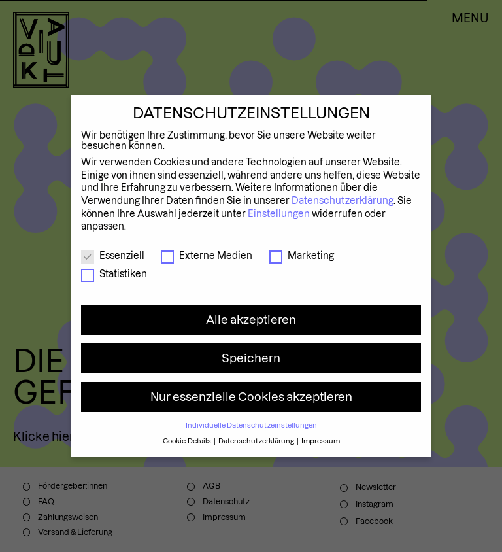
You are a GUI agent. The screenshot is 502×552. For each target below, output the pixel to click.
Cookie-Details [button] (187, 441)
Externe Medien (206, 255)
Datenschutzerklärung (342, 201)
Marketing (301, 255)
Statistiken (114, 274)
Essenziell (112, 255)
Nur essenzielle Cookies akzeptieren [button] (251, 396)
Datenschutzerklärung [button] (256, 441)
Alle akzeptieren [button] (251, 319)
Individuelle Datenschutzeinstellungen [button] (251, 425)
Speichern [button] (251, 358)
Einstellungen (279, 214)
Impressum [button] (320, 441)
